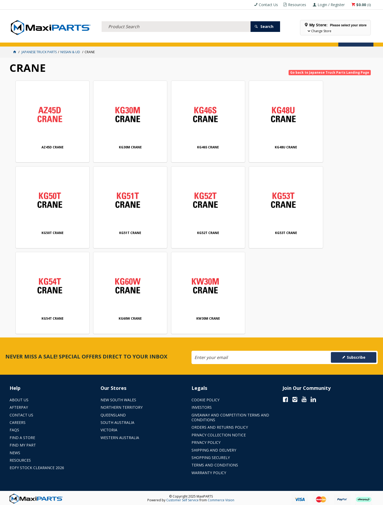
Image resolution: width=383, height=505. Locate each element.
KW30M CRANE (49, 317)
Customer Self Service (182, 498)
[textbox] (176, 20)
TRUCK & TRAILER (111, 39)
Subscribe (356, 355)
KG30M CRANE (121, 147)
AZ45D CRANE (50, 147)
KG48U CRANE (265, 147)
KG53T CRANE (193, 232)
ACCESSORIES (23, 39)
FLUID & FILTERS (78, 39)
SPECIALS (206, 39)
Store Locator (233, 39)
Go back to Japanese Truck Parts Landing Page (329, 72)
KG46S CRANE (193, 147)
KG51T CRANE (50, 232)
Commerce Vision (221, 498)
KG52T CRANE (121, 232)
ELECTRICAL (50, 39)
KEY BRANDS (182, 39)
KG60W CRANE (337, 232)
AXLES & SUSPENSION (149, 39)
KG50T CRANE (337, 147)
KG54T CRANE (265, 232)
